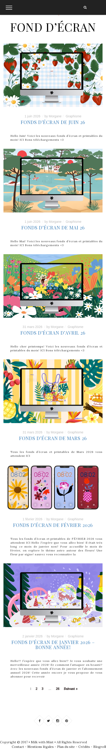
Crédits (84, 747)
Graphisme (73, 116)
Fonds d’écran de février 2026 (53, 525)
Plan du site (66, 747)
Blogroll (99, 747)
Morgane (55, 116)
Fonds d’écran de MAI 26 (53, 227)
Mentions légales (40, 747)
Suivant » (70, 689)
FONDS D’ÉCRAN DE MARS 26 (53, 438)
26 (57, 689)
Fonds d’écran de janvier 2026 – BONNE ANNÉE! (53, 644)
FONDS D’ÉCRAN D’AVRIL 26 (53, 333)
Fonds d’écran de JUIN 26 (53, 122)
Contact (18, 747)
